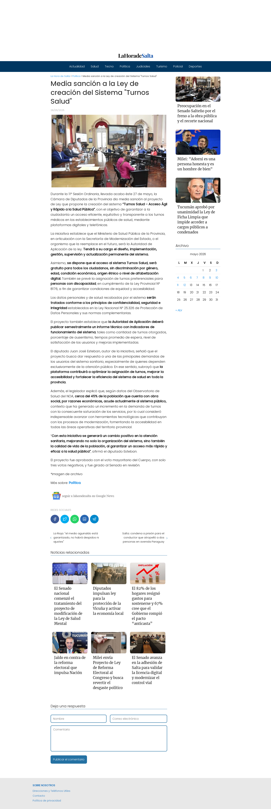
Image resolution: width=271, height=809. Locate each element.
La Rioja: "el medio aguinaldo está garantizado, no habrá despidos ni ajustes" (76, 537)
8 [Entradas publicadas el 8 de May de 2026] (203, 278)
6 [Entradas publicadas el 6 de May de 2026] (191, 278)
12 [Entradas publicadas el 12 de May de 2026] (184, 285)
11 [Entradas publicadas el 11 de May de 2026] (177, 285)
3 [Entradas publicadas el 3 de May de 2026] (216, 270)
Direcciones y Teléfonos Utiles (51, 791)
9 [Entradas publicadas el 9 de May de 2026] (210, 278)
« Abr (179, 310)
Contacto (39, 796)
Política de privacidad (47, 800)
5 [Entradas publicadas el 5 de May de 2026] (184, 278)
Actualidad (77, 66)
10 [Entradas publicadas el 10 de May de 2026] (217, 278)
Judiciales (143, 66)
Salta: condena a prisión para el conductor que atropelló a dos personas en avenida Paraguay (143, 537)
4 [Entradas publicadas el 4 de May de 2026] (178, 278)
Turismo (161, 66)
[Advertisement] (107, 25)
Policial (178, 66)
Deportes (195, 66)
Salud (95, 66)
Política (125, 66)
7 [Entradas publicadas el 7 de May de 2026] (197, 278)
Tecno (109, 66)
